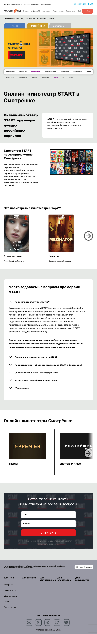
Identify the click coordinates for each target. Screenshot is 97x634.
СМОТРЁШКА (30, 19)
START (56, 78)
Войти (88, 11)
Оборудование (46, 11)
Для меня (9, 577)
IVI (63, 78)
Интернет (26, 11)
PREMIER (34, 78)
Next (88, 236)
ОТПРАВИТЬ (48, 532)
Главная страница (11, 19)
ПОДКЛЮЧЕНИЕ (50, 72)
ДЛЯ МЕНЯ (7, 4)
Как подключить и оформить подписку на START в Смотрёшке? (48, 365)
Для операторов (64, 578)
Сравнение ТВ (59, 25)
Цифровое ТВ (35, 11)
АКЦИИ (88, 72)
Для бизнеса (29, 577)
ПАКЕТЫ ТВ (23, 72)
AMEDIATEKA (46, 78)
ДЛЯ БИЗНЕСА (15, 4)
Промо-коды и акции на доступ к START (36, 357)
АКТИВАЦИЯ (64, 72)
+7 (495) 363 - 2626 (83, 4)
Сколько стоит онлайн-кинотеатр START (36, 373)
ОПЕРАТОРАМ (25, 4)
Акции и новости (58, 11)
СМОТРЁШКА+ (23, 78)
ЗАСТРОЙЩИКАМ (46, 4)
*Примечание (22, 388)
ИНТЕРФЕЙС (77, 72)
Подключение (70, 11)
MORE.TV (71, 78)
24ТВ (15, 25)
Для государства (82, 578)
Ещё (79, 11)
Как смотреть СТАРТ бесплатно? (32, 302)
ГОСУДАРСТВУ (35, 4)
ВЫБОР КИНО (10, 78)
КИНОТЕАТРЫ (36, 72)
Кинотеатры (42, 19)
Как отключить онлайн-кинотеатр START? (37, 380)
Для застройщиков (48, 578)
